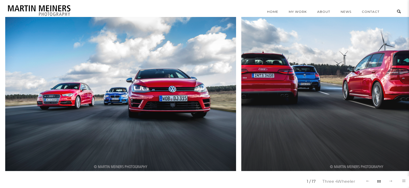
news (346, 12)
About (323, 12)
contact (371, 12)
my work (298, 12)
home (272, 12)
